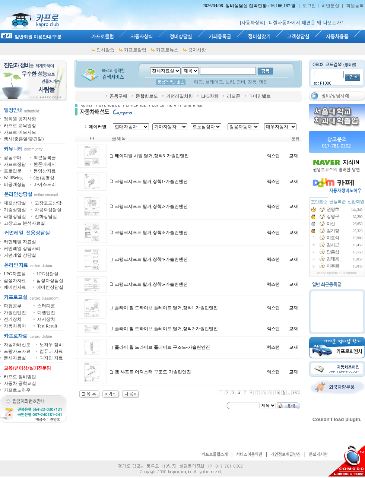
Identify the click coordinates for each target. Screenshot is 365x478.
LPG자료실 (15, 273)
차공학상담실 (48, 209)
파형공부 (13, 305)
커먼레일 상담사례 (22, 248)
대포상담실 (15, 203)
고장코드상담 (48, 203)
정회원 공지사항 (20, 118)
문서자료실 (15, 358)
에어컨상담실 (49, 287)
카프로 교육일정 (20, 125)
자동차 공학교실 (20, 383)
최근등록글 (45, 157)
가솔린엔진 (15, 312)
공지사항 (197, 50)
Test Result (47, 326)
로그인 (309, 5)
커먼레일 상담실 (20, 255)
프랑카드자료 (17, 351)
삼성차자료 (15, 280)
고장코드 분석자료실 (24, 223)
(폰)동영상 (44, 177)
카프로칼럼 (135, 50)
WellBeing (13, 177)
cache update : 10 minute (337, 273)
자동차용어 (15, 326)
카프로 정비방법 (20, 376)
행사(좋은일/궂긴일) (24, 139)
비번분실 (330, 5)
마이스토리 (45, 184)
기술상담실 (15, 209)
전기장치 (13, 319)
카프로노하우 (17, 390)
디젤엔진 (46, 312)
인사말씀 (105, 50)
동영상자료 (45, 171)
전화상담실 (46, 216)
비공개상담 (15, 184)
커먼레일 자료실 (20, 241)
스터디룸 (46, 305)
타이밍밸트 (259, 96)
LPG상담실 (47, 273)
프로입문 (13, 171)
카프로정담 (15, 164)
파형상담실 (15, 216)
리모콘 (233, 96)
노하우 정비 (51, 344)
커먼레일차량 (179, 96)
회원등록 (355, 5)
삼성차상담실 (49, 280)
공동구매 (118, 96)
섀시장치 (46, 319)
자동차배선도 (17, 344)
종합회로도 (147, 96)
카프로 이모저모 (20, 132)
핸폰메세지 (45, 164)
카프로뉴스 (167, 50)
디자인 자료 (51, 358)
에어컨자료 (15, 287)
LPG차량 (210, 96)
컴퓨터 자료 (51, 351)
